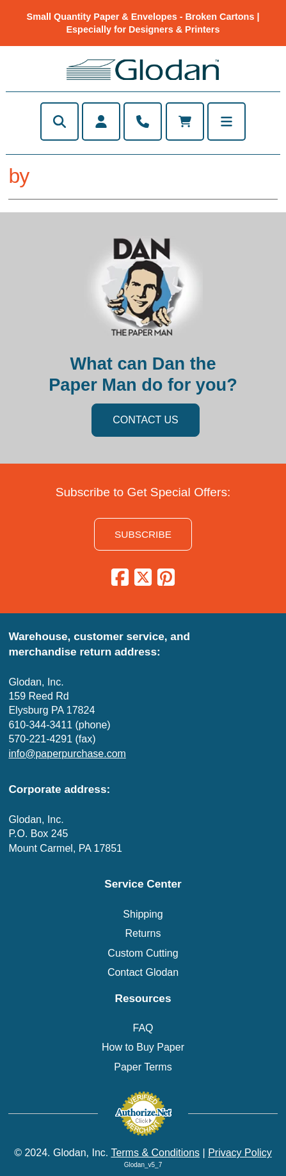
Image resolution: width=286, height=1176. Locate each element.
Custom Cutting (142, 953)
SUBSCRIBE (143, 534)
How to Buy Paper (143, 1047)
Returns (143, 933)
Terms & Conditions (155, 1152)
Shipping (143, 914)
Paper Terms (142, 1067)
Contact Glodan (143, 972)
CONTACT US (146, 419)
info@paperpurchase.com (66, 753)
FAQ (142, 1028)
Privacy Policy (240, 1152)
